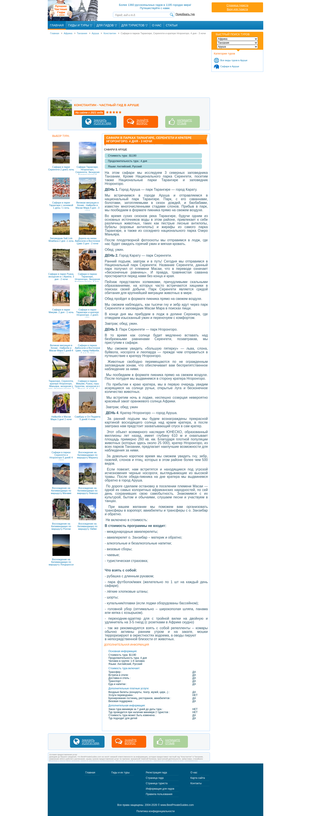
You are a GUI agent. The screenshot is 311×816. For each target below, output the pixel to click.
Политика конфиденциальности (155, 811)
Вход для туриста (237, 9)
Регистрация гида (156, 772)
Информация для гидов (160, 788)
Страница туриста (237, 5)
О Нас (157, 25)
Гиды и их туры (120, 772)
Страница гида (154, 777)
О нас (193, 772)
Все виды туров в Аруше (234, 60)
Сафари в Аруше (229, 66)
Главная (57, 25)
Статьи (172, 25)
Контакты (196, 783)
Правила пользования (159, 794)
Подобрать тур (185, 14)
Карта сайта (197, 777)
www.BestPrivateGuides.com (177, 804)
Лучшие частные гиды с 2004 (73, 10)
